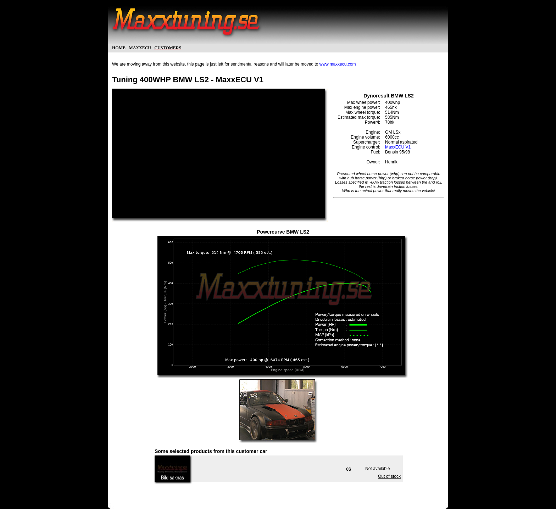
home (119, 47)
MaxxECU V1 (398, 147)
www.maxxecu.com (337, 64)
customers (167, 47)
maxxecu (140, 47)
